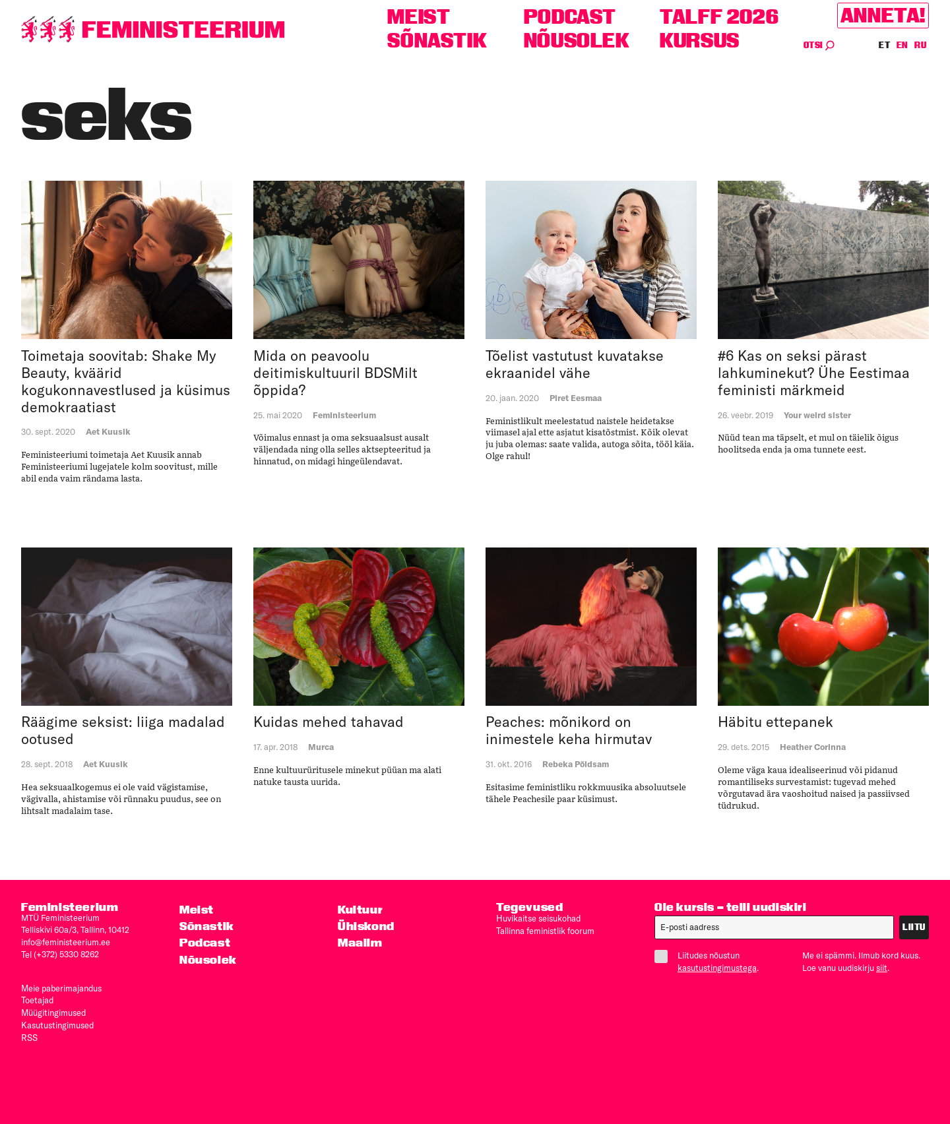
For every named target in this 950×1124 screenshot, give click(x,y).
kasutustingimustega (717, 967)
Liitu (914, 927)
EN (903, 45)
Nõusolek (577, 40)
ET (885, 45)
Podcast (570, 16)
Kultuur (360, 909)
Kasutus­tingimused (57, 1021)
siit (881, 967)
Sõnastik (437, 40)
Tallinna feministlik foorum (545, 929)
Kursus (700, 40)
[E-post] (774, 927)
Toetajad (37, 997)
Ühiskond (366, 926)
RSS (29, 1033)
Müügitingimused (53, 1009)
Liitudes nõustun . (711, 961)
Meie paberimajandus (61, 986)
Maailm (360, 942)
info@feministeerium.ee (65, 941)
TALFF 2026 (719, 16)
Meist (418, 16)
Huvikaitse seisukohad (538, 917)
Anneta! (883, 15)
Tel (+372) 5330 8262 (60, 953)
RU (920, 45)
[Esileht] (153, 29)
